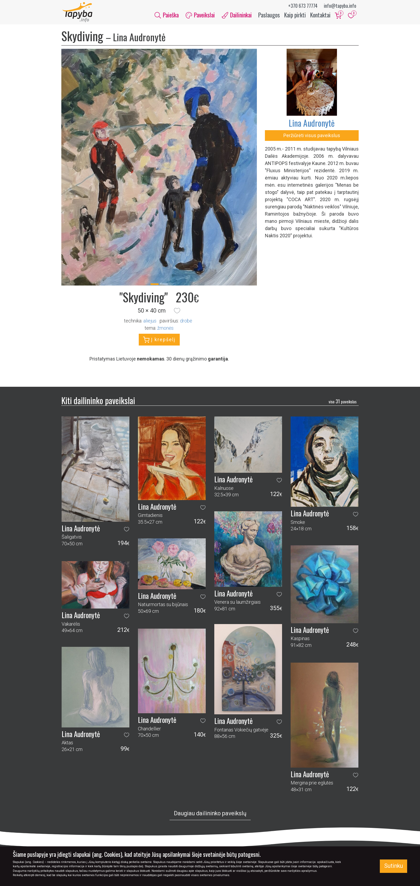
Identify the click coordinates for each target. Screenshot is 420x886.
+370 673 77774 (302, 5)
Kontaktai (320, 15)
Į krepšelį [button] (159, 341)
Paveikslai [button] (200, 15)
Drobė (186, 322)
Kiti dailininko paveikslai (98, 402)
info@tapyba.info (340, 5)
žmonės (165, 329)
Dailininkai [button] (237, 15)
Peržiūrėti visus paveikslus (311, 137)
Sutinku (393, 865)
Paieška (167, 15)
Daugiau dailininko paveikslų (210, 814)
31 (343, 402)
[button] (177, 312)
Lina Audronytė (312, 124)
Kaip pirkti (295, 15)
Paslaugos (269, 15)
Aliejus (149, 322)
